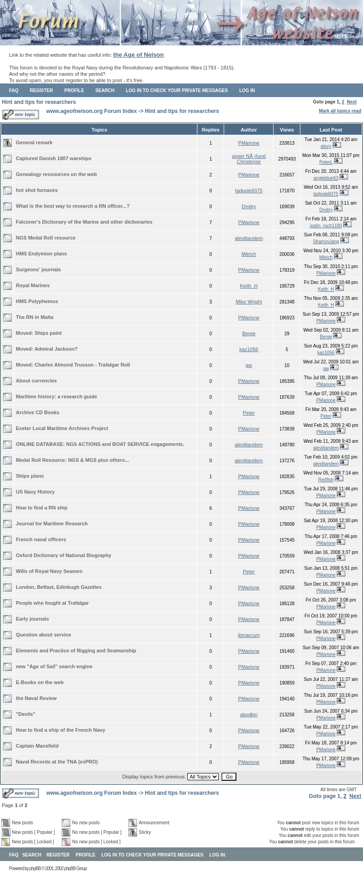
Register (41, 90)
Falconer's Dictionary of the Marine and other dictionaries (84, 222)
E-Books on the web (40, 682)
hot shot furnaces (37, 190)
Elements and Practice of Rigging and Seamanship (76, 650)
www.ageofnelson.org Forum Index (91, 111)
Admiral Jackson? (56, 349)
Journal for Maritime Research (52, 523)
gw (248, 365)
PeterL (326, 162)
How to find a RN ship (42, 507)
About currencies (36, 380)
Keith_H (249, 286)
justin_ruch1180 (326, 225)
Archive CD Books (37, 412)
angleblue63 (326, 178)
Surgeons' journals (38, 269)
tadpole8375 (249, 190)
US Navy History (35, 491)
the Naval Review (36, 698)
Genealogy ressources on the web (56, 174)
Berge (248, 333)
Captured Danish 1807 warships (53, 158)
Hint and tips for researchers (39, 102)
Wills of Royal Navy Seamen (49, 571)
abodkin (249, 714)
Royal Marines (33, 285)
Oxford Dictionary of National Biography (63, 555)
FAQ (14, 90)
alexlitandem (249, 238)
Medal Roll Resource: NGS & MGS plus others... (72, 460)
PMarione (249, 143)
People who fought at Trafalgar (52, 603)
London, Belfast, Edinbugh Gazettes (59, 587)
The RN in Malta (35, 317)
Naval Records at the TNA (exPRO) (57, 761)
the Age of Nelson (138, 54)
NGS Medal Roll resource (45, 237)
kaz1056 (249, 349)
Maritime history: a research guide (56, 396)
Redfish (326, 479)
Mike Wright (248, 301)
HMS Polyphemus (37, 301)
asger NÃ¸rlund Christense (248, 158)
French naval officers (41, 539)
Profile (74, 90)
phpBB (35, 868)
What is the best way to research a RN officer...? (73, 206)
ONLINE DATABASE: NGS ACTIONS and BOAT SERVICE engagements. (100, 444)
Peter (249, 413)
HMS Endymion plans (41, 253)
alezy (326, 146)
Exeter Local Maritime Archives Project (62, 428)
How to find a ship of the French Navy (60, 730)
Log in (247, 90)
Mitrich (248, 254)
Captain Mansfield (37, 746)
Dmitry (248, 206)
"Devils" (25, 714)
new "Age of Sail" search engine (54, 666)
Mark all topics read (340, 110)
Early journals (32, 618)
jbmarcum (249, 635)
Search (104, 90)
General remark (34, 142)
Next (352, 101)
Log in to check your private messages (177, 90)
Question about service (43, 634)
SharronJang (326, 241)
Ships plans (30, 476)
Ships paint (48, 333)
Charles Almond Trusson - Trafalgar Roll (82, 364)
